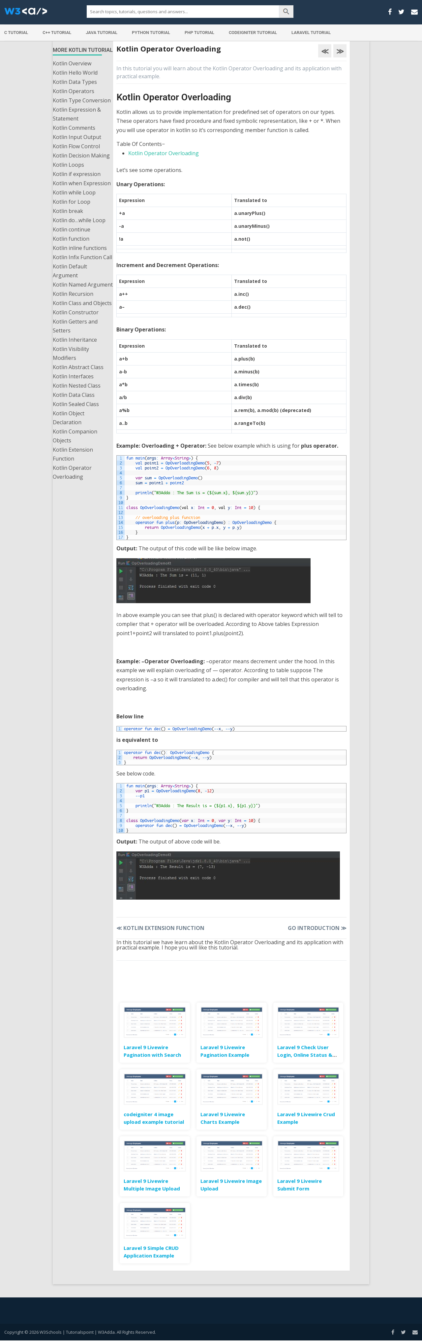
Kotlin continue (71, 229)
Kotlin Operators (73, 91)
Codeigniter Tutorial (253, 32)
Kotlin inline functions (80, 248)
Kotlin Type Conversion (82, 100)
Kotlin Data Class (74, 394)
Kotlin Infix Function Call (82, 257)
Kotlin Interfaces (73, 376)
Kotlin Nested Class (77, 385)
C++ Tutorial (57, 32)
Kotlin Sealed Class (76, 404)
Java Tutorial (101, 32)
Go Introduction (317, 928)
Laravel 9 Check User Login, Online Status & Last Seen (304, 1055)
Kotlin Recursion (73, 293)
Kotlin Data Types (75, 82)
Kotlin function (71, 238)
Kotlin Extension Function (73, 454)
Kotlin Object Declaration (68, 418)
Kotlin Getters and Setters (75, 326)
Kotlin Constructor (76, 312)
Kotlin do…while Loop (79, 220)
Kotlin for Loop (71, 201)
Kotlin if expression (77, 174)
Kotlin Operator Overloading (72, 472)
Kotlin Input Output (77, 137)
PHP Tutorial (199, 32)
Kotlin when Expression (82, 183)
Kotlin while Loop (74, 192)
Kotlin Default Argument (70, 271)
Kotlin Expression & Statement (77, 114)
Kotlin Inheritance (75, 339)
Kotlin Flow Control (76, 146)
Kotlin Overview (72, 63)
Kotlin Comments (74, 127)
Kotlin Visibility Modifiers (71, 353)
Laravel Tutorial (311, 32)
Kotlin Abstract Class (78, 367)
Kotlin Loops (68, 164)
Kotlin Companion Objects (75, 436)
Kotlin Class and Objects (82, 303)
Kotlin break (68, 211)
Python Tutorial (151, 32)
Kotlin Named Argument (83, 284)
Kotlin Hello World (75, 72)
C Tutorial (16, 32)
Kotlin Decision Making (81, 155)
